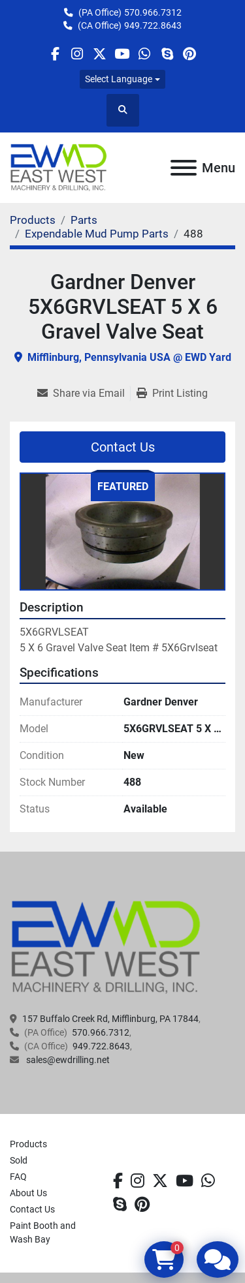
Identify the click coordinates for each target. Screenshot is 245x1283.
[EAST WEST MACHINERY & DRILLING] (106, 947)
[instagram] (77, 54)
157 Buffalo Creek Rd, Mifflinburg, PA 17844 (110, 1018)
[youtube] (122, 54)
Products (28, 1144)
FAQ (18, 1176)
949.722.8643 (153, 25)
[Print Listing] (172, 393)
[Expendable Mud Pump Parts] (97, 233)
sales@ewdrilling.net (67, 1060)
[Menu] (184, 168)
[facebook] (54, 54)
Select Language (118, 79)
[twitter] (99, 54)
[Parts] (84, 219)
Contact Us (123, 447)
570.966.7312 (153, 12)
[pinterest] (189, 54)
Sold (18, 1160)
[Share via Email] (84, 393)
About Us (28, 1193)
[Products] (33, 219)
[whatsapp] (144, 54)
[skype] (167, 54)
